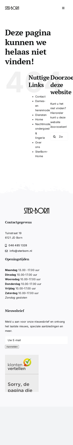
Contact (40, 96)
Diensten (40, 115)
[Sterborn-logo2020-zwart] (12, 7)
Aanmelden (12, 346)
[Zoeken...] (59, 136)
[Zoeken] (54, 136)
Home (39, 119)
